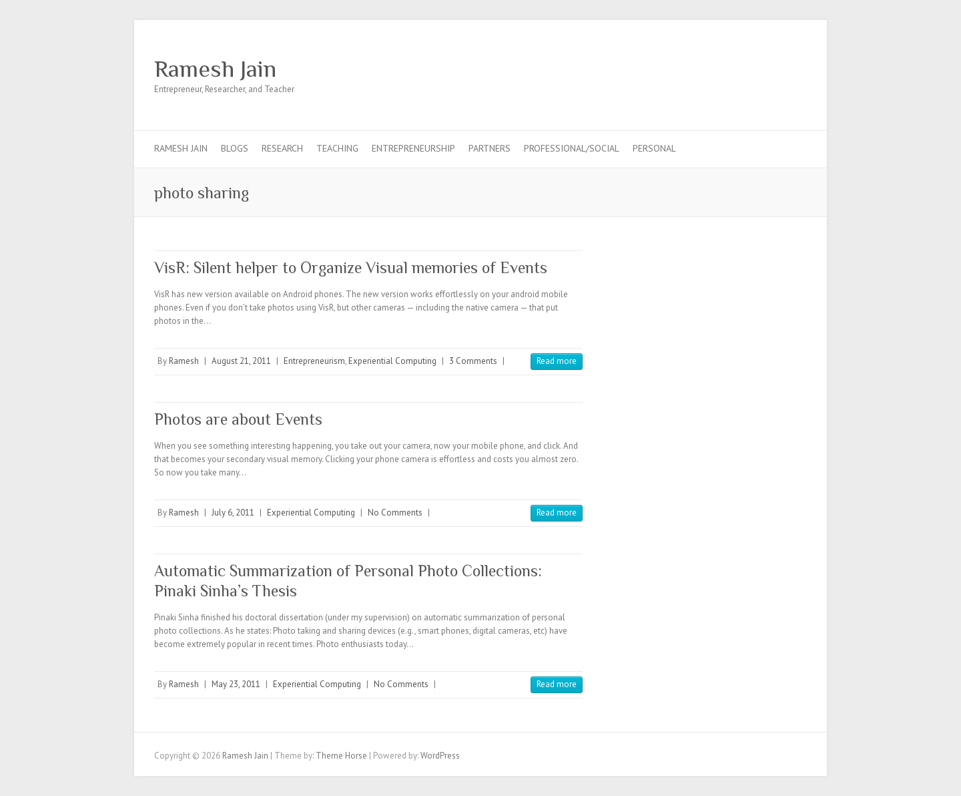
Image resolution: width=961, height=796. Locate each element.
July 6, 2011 (233, 512)
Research (282, 148)
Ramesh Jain (215, 68)
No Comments (395, 512)
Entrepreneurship (413, 148)
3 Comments (473, 361)
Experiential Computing (392, 361)
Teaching (337, 148)
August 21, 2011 (241, 361)
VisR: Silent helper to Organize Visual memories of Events (350, 267)
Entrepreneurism (314, 361)
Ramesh (184, 361)
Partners (489, 148)
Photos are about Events (238, 419)
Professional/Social (571, 148)
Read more (557, 361)
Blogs (234, 148)
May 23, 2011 (236, 684)
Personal (654, 148)
